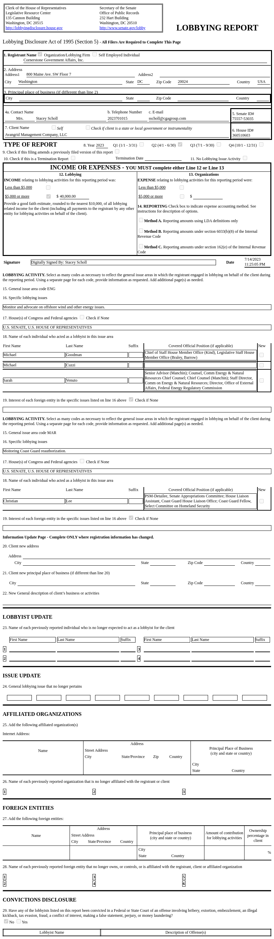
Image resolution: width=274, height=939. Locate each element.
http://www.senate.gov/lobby (122, 28)
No (9, 922)
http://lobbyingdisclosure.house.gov (34, 28)
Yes (22, 922)
